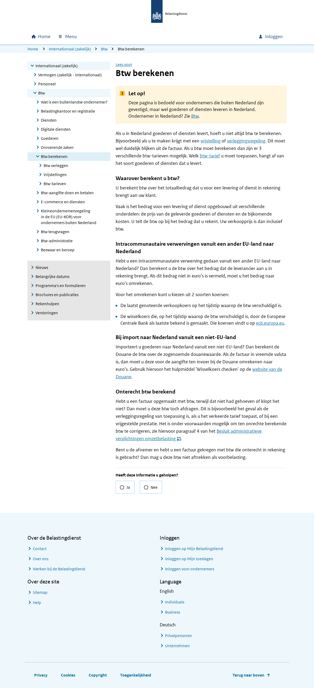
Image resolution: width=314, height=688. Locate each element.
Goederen (49, 138)
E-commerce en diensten (63, 201)
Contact (39, 548)
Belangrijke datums (52, 276)
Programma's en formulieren (61, 285)
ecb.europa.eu (270, 323)
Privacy (41, 675)
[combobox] (208, 36)
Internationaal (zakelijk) (70, 48)
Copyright (98, 675)
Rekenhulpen (47, 303)
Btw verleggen (56, 165)
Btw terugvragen (55, 231)
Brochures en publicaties (57, 294)
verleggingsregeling (246, 141)
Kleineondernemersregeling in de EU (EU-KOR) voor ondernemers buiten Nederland (68, 216)
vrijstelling (211, 141)
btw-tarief (210, 156)
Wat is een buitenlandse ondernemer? (74, 102)
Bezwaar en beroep (57, 249)
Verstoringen (47, 312)
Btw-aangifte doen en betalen (67, 192)
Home (33, 48)
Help (37, 602)
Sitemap (40, 592)
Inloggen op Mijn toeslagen (189, 558)
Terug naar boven (248, 675)
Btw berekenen (54, 156)
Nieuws (42, 267)
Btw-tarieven (55, 183)
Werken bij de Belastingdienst (59, 568)
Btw (104, 48)
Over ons (40, 558)
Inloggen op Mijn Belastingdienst (194, 548)
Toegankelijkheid (135, 675)
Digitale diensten (56, 129)
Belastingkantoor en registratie (68, 111)
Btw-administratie (57, 240)
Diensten (49, 120)
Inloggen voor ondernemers (189, 568)
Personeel (47, 83)
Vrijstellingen (55, 174)
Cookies (68, 675)
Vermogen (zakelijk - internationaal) (70, 74)
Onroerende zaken (57, 147)
